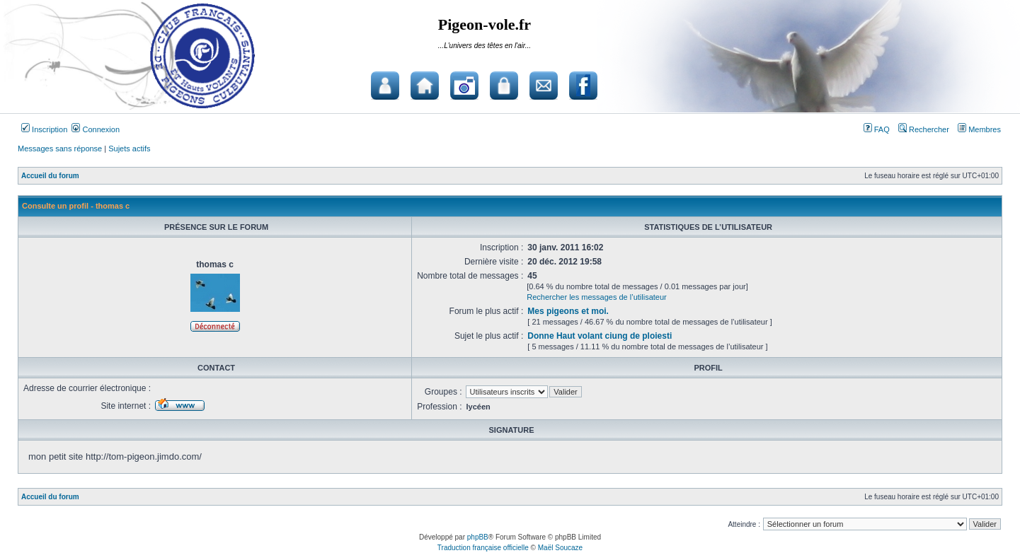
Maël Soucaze (560, 548)
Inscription (44, 129)
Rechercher (923, 129)
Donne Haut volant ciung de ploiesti (599, 336)
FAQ (877, 129)
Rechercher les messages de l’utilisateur (596, 297)
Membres (979, 129)
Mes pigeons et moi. (568, 311)
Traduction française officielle (483, 548)
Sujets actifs (129, 148)
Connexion (95, 129)
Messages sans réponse (60, 148)
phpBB (477, 537)
